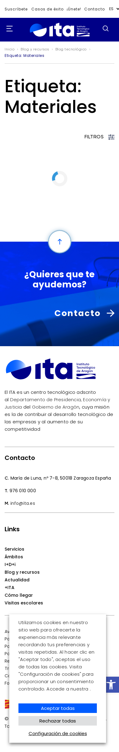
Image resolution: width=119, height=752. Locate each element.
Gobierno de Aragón (56, 407)
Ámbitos (14, 557)
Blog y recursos (22, 572)
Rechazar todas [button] (57, 721)
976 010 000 (23, 491)
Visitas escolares (24, 603)
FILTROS (100, 137)
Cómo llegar (19, 595)
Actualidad (17, 580)
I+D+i (10, 564)
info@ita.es (22, 503)
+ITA (9, 587)
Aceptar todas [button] (58, 708)
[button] (111, 685)
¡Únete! (74, 9)
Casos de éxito (47, 9)
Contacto (94, 9)
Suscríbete (16, 9)
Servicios (14, 549)
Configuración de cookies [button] (58, 733)
